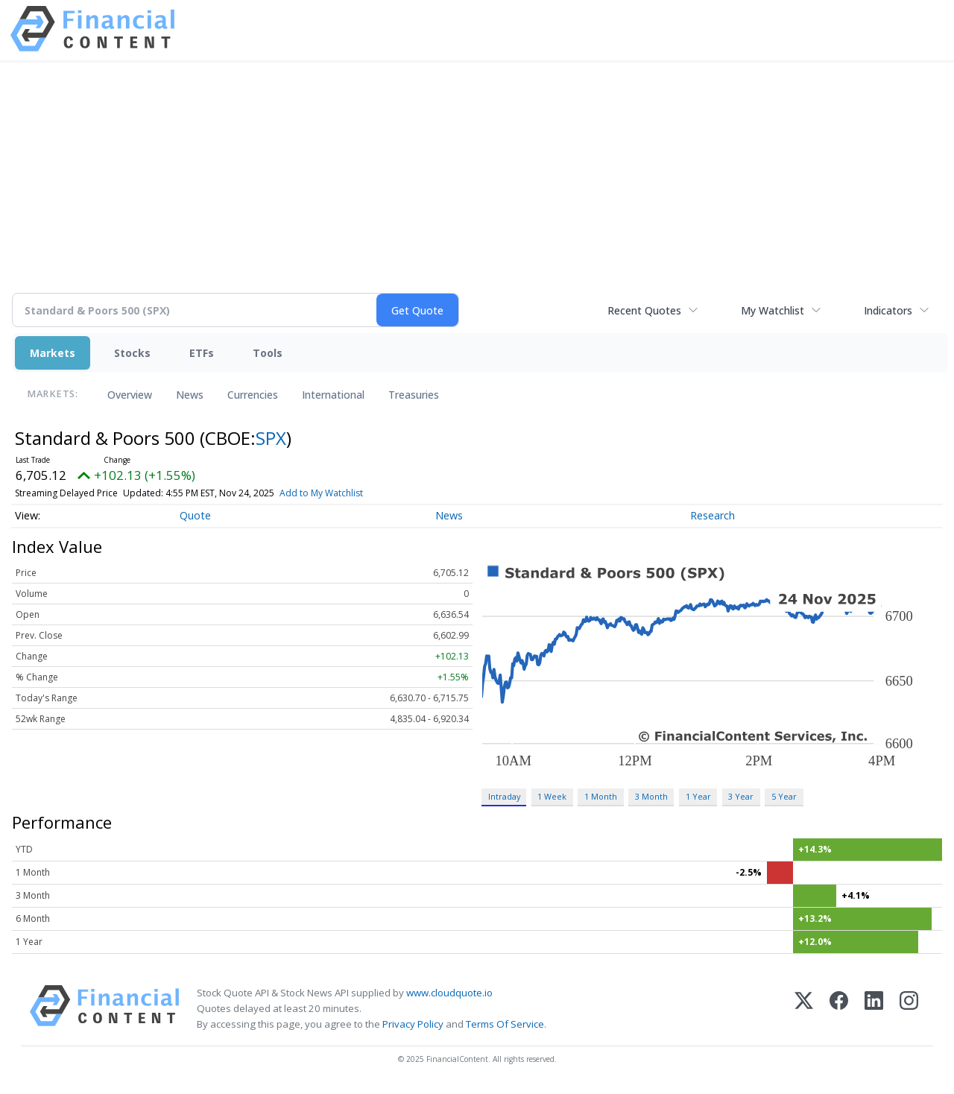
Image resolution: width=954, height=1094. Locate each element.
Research (712, 515)
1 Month (600, 796)
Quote (195, 515)
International (333, 395)
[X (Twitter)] (804, 1008)
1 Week (551, 796)
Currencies (252, 395)
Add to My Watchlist (321, 493)
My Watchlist (772, 310)
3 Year (741, 796)
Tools (267, 353)
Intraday (504, 796)
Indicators (888, 310)
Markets (52, 353)
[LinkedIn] (874, 1008)
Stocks (132, 353)
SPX (271, 438)
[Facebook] (839, 1008)
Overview (129, 395)
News (189, 395)
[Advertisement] (477, 186)
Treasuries (413, 395)
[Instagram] (909, 1008)
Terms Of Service (505, 1024)
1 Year (698, 796)
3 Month (651, 796)
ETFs (201, 353)
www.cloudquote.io (449, 992)
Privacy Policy (412, 1024)
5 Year (784, 796)
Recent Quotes (644, 310)
